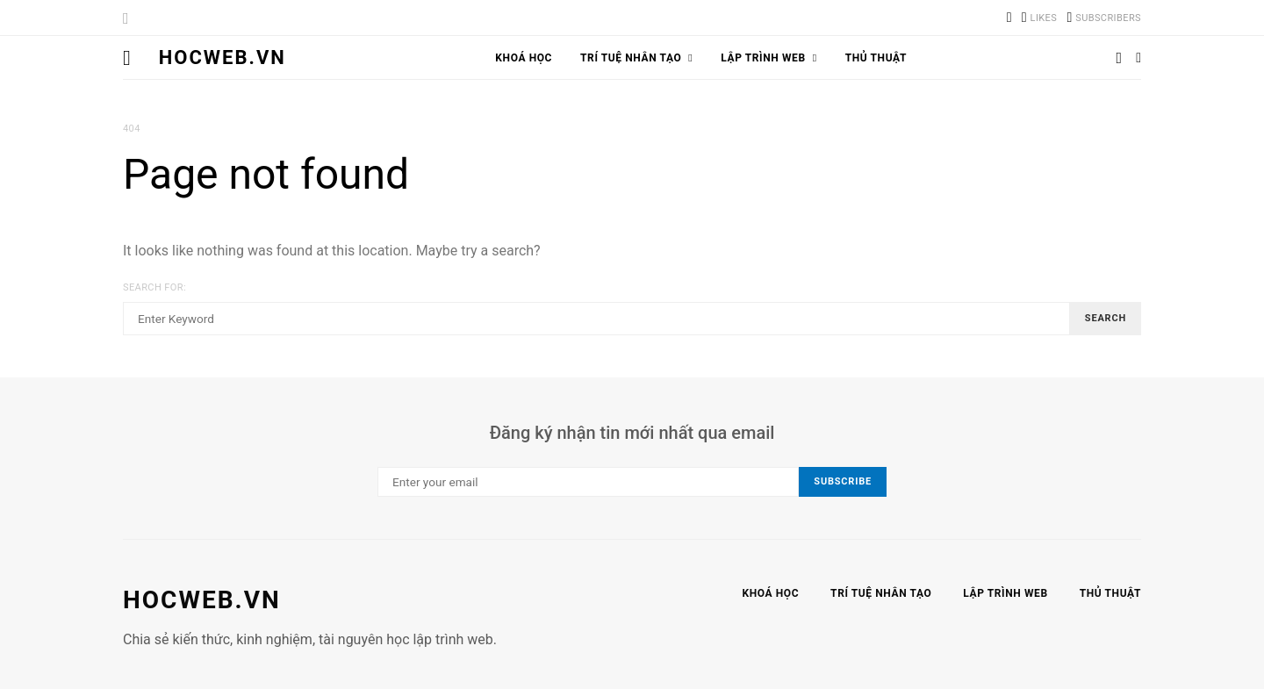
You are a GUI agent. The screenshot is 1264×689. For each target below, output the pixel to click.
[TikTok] (1009, 18)
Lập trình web (763, 58)
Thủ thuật (876, 58)
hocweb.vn (202, 599)
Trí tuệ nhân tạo (630, 58)
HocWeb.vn (222, 57)
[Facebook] (1039, 18)
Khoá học (523, 58)
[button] (1138, 58)
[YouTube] (1103, 18)
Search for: (154, 287)
